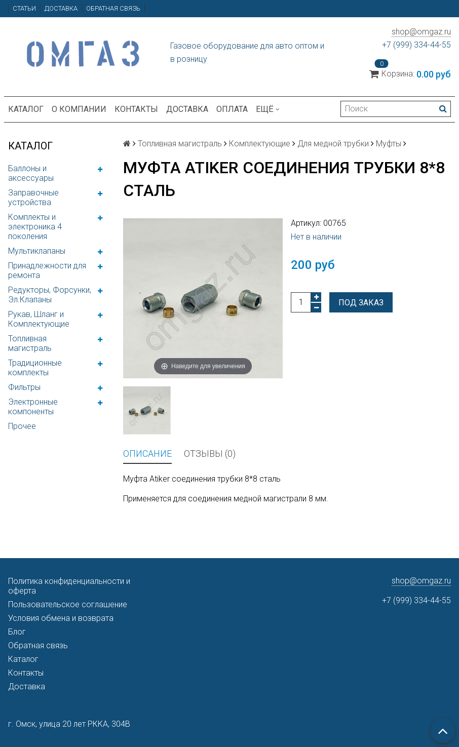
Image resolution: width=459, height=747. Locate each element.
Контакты (136, 109)
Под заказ (361, 302)
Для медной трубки (333, 143)
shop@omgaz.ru (421, 31)
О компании (79, 109)
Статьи (24, 8)
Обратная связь (113, 8)
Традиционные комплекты (35, 367)
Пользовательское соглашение (67, 604)
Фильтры (24, 387)
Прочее (22, 426)
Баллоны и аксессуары (31, 173)
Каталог (26, 109)
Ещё (268, 109)
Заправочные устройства (33, 197)
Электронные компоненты (33, 406)
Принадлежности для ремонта (47, 270)
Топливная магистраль (30, 343)
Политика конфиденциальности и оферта (69, 586)
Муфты (388, 143)
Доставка (61, 8)
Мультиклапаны (36, 251)
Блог (17, 632)
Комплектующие (259, 143)
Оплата (232, 109)
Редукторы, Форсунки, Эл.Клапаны (49, 294)
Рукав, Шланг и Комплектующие (38, 319)
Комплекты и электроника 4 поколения (35, 226)
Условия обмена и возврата (60, 618)
